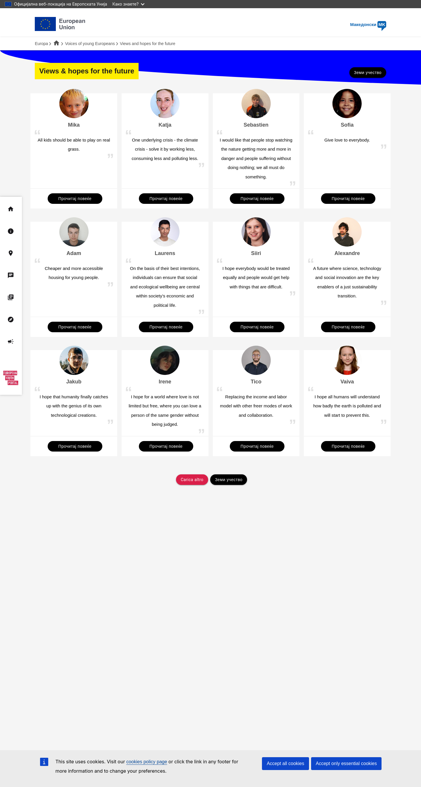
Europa (41, 43)
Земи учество (368, 72)
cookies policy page (146, 761)
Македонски (368, 24)
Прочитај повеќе (75, 198)
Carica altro (192, 479)
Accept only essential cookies (346, 763)
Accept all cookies (285, 763)
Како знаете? (128, 3)
